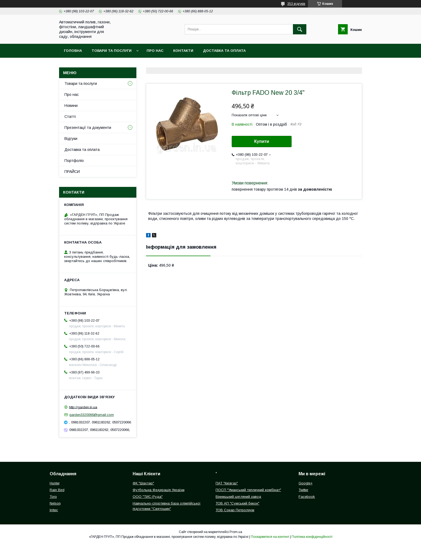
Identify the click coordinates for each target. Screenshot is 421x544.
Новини (71, 105)
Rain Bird (57, 490)
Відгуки (70, 138)
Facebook (307, 497)
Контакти (183, 51)
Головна (73, 51)
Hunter (55, 483)
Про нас (155, 51)
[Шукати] (299, 29)
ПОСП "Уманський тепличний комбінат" (248, 490)
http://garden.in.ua (83, 407)
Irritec (54, 510)
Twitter (303, 490)
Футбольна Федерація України (158, 490)
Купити (261, 141)
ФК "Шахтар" (143, 483)
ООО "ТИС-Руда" (148, 497)
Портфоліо (74, 160)
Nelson (55, 503)
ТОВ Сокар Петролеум (235, 510)
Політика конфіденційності (312, 537)
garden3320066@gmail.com (91, 415)
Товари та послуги (112, 51)
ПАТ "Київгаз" (227, 483)
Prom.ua (236, 532)
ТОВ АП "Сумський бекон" (237, 503)
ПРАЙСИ (72, 171)
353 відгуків (296, 4)
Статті (70, 116)
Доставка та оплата (224, 51)
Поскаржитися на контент (270, 537)
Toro (53, 497)
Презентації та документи (87, 127)
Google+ (306, 483)
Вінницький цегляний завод (238, 497)
